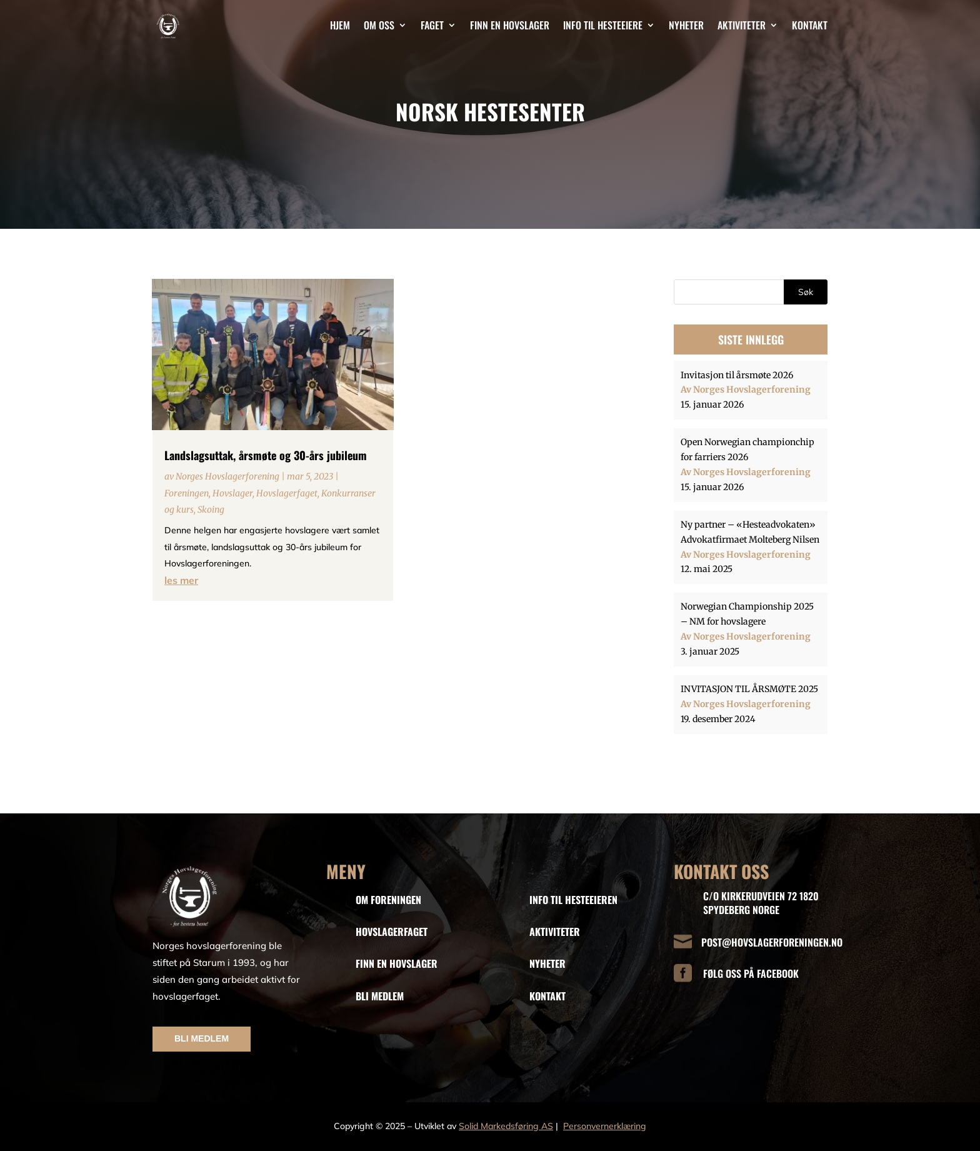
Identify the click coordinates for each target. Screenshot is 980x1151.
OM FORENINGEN (388, 899)
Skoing (211, 509)
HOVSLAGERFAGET (392, 931)
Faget (432, 25)
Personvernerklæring (604, 1126)
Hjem (340, 25)
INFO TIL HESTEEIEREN (573, 899)
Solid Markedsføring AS (506, 1126)
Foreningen (186, 493)
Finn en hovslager (509, 25)
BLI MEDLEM (201, 1038)
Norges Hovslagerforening (227, 476)
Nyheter (686, 25)
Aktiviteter (742, 25)
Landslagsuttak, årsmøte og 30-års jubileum (265, 455)
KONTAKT (547, 995)
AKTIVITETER (554, 931)
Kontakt (810, 25)
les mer (181, 580)
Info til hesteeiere (602, 25)
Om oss (379, 25)
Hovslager (232, 493)
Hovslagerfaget (287, 493)
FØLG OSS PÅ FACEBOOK (751, 973)
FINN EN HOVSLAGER (397, 963)
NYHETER (547, 963)
